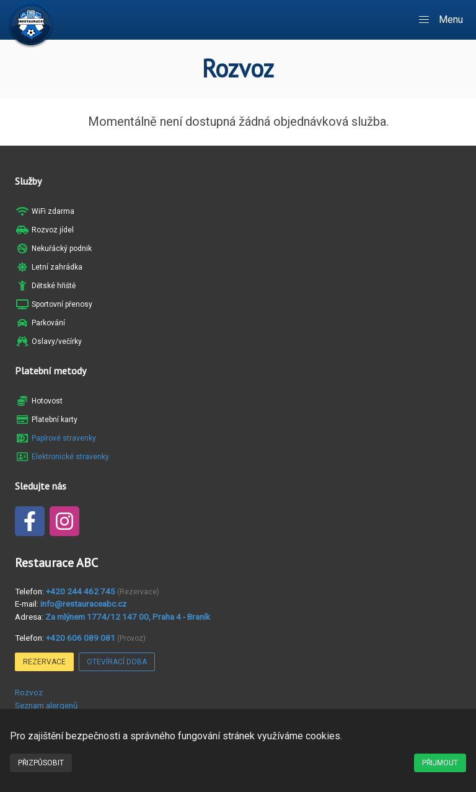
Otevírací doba (117, 662)
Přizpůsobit (41, 763)
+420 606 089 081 (80, 638)
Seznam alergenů (46, 705)
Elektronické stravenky (70, 456)
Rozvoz (29, 692)
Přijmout (440, 763)
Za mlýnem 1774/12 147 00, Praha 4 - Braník (127, 617)
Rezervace (44, 662)
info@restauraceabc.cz (83, 604)
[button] (441, 20)
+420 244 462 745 (80, 591)
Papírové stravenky (64, 438)
